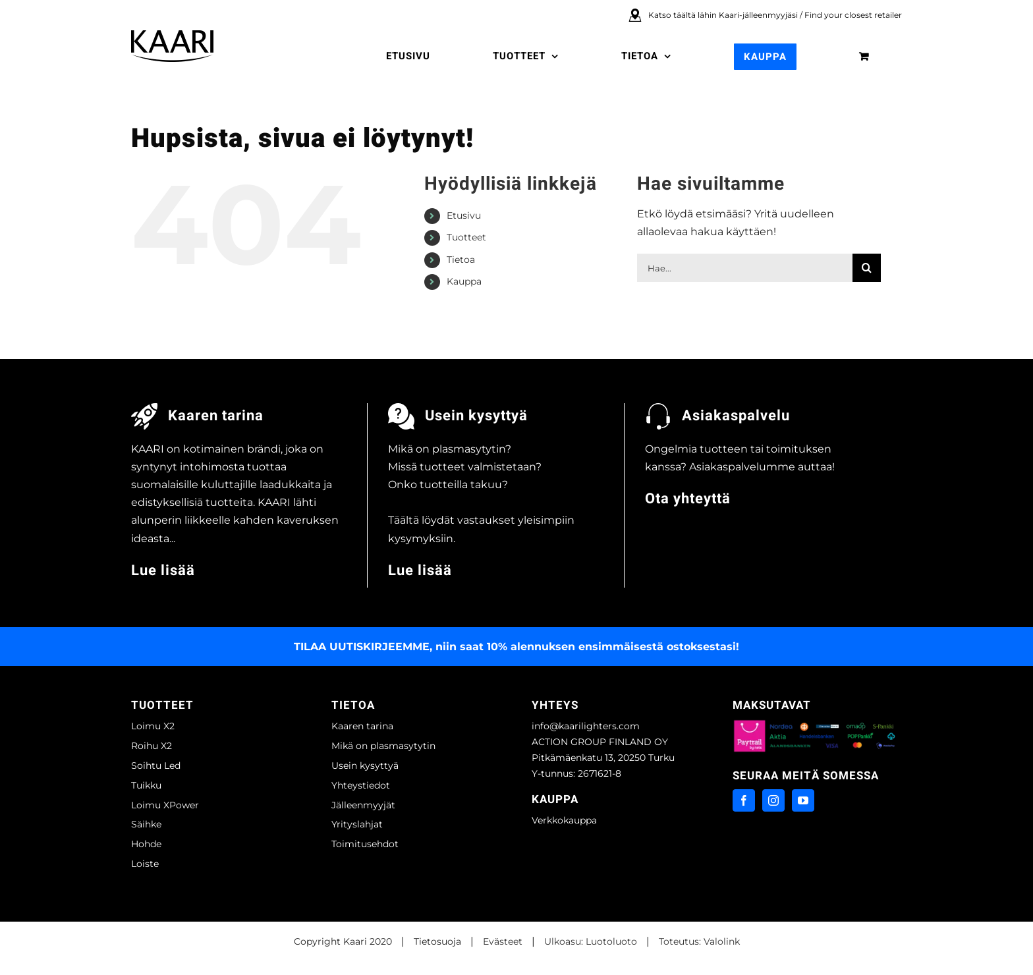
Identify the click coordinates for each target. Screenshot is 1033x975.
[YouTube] (803, 800)
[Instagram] (773, 800)
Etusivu (464, 215)
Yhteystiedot (360, 785)
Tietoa (461, 259)
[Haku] (866, 268)
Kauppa (464, 281)
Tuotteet (466, 237)
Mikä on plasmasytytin (383, 746)
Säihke (146, 824)
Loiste (145, 864)
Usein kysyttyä (365, 765)
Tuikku (146, 785)
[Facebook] (744, 800)
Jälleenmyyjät (363, 805)
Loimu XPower (165, 805)
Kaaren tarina (362, 726)
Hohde (146, 844)
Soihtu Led (156, 765)
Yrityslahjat (357, 824)
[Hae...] (744, 268)
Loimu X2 (153, 726)
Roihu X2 (151, 746)
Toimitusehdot (365, 844)
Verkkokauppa (564, 820)
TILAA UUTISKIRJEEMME (362, 646)
